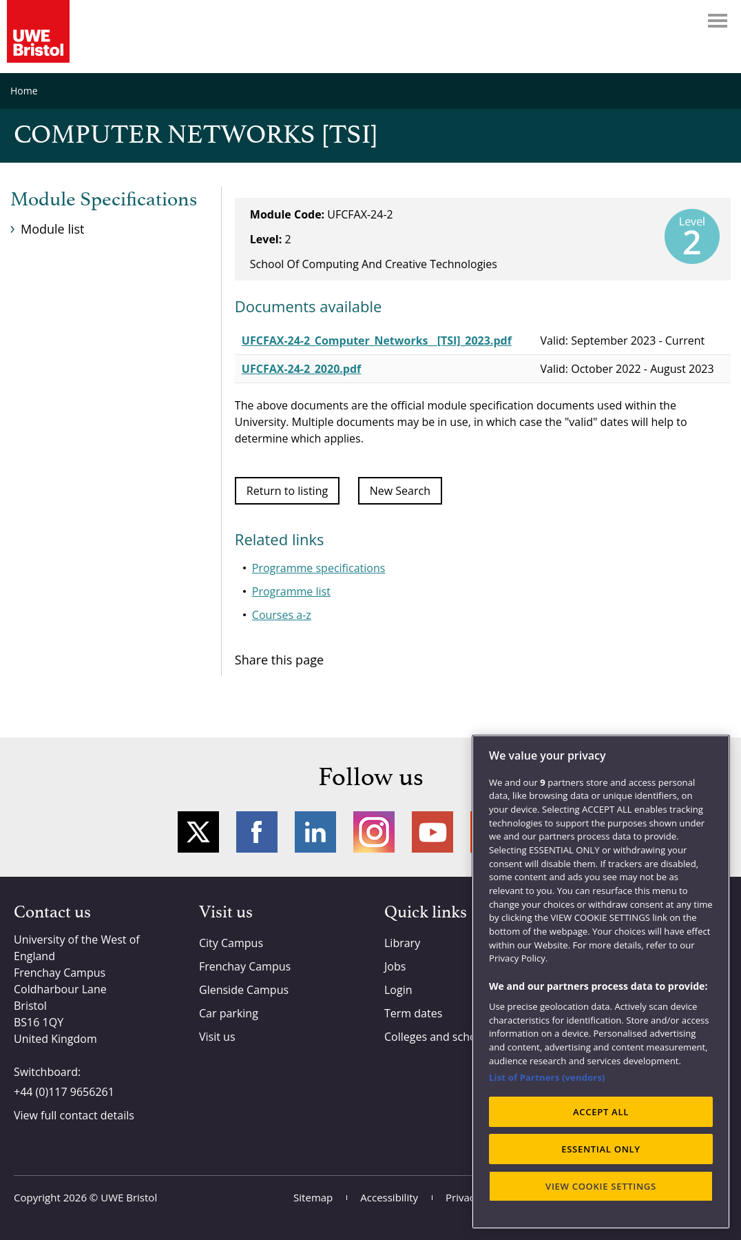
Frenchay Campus (245, 966)
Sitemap (313, 1197)
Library (402, 943)
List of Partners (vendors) (547, 1077)
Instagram (374, 832)
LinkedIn (315, 832)
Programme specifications (319, 568)
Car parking (228, 1013)
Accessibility (389, 1197)
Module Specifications (103, 200)
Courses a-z (281, 614)
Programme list (291, 591)
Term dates (413, 1013)
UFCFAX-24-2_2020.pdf (301, 368)
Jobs (395, 966)
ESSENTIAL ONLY (600, 1149)
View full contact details (74, 1115)
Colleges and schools (437, 1036)
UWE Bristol (129, 1197)
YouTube (432, 832)
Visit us (217, 1036)
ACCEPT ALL (601, 1112)
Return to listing (287, 490)
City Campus (231, 943)
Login (398, 989)
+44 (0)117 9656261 (64, 1091)
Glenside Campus (244, 989)
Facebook (257, 832)
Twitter (198, 832)
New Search (400, 490)
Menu (717, 21)
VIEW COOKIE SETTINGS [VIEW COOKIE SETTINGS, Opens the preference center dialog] (600, 1186)
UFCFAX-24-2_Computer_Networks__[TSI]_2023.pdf (377, 340)
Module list (52, 229)
